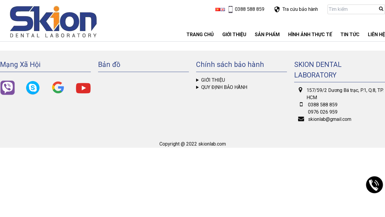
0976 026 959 (322, 112)
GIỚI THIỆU (234, 34)
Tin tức (349, 34)
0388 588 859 (322, 105)
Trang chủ (200, 34)
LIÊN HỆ (376, 34)
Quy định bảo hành (224, 87)
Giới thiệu (213, 80)
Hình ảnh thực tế (310, 34)
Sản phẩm (267, 34)
